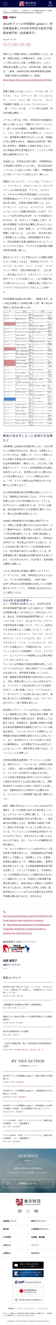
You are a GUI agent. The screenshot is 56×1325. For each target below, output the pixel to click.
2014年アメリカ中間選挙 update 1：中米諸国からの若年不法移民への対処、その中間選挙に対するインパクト (28, 1108)
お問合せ (7, 1253)
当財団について (10, 1221)
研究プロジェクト (39, 1221)
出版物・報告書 (38, 1237)
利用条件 (11, 1308)
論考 (5, 17)
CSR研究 (7, 1237)
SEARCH (35, 1253)
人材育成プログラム (40, 1229)
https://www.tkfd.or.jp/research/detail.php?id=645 (27, 80)
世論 (28, 44)
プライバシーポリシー (26, 1308)
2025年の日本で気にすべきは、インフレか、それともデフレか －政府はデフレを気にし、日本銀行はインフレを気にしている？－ (28, 991)
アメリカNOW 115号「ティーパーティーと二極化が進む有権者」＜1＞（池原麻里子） (28, 1123)
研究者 (6, 1229)
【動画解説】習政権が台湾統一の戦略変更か (28, 1006)
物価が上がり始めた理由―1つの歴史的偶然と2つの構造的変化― (28, 1019)
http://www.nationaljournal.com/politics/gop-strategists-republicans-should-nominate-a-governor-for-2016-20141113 (26, 929)
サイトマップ (43, 1308)
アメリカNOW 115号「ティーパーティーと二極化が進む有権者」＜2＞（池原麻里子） (28, 1137)
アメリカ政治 (13, 44)
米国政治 (15, 10)
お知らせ (7, 1245)
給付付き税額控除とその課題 (28, 1033)
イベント (35, 1245)
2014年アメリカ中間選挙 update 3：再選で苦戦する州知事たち (28, 1078)
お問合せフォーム (28, 1183)
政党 (22, 44)
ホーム (5, 10)
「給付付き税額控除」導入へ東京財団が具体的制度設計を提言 (28, 1045)
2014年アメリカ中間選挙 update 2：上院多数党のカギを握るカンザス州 (28, 1093)
